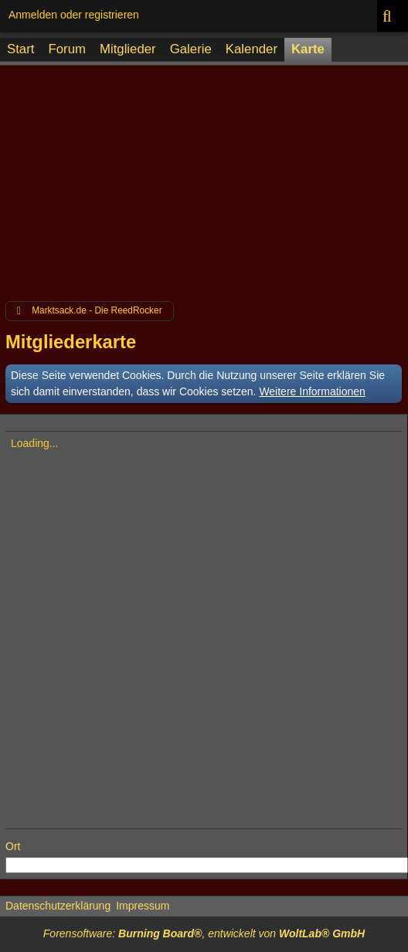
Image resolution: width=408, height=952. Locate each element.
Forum (66, 49)
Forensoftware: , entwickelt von (204, 933)
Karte (308, 49)
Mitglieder (128, 49)
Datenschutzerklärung (57, 905)
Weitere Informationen (312, 391)
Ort (12, 846)
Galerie (191, 49)
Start (20, 49)
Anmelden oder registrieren (73, 14)
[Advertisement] (204, 179)
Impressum (142, 905)
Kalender (251, 49)
